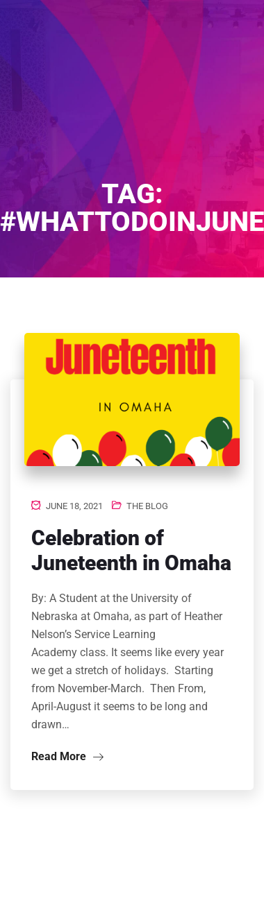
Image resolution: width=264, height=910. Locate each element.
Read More (67, 756)
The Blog (147, 506)
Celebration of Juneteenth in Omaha (131, 550)
